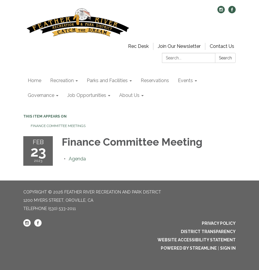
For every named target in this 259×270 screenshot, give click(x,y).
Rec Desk (138, 46)
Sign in (228, 248)
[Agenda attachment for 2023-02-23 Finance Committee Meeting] (77, 159)
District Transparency (208, 231)
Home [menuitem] (34, 80)
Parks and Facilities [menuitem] (107, 80)
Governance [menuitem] (41, 95)
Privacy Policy (219, 223)
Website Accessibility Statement (197, 240)
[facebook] (232, 11)
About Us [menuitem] (129, 95)
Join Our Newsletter (179, 46)
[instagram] (221, 11)
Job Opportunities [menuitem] (86, 95)
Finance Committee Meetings (58, 126)
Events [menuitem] (185, 80)
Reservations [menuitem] (155, 80)
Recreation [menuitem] (62, 80)
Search (225, 58)
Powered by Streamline (189, 248)
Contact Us (222, 46)
